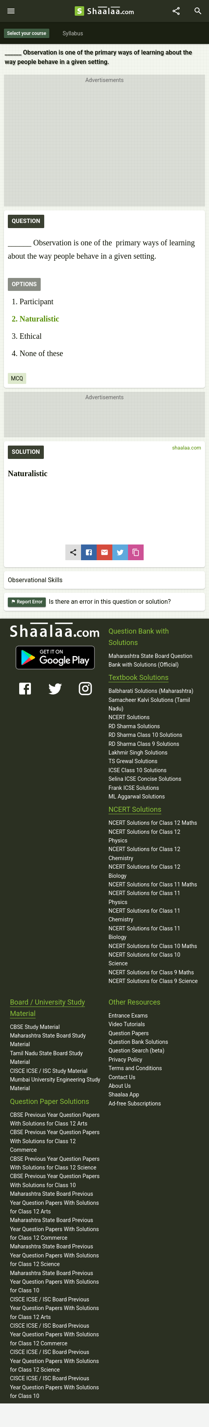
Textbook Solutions (138, 677)
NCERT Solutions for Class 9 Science (153, 981)
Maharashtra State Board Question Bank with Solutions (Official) (150, 660)
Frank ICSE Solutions (133, 788)
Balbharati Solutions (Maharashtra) (150, 691)
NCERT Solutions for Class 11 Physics (144, 897)
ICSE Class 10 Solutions (137, 770)
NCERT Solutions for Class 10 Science (144, 959)
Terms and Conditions (135, 1068)
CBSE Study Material (34, 1027)
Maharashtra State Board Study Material (48, 1039)
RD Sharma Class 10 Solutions (145, 735)
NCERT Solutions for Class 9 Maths (151, 972)
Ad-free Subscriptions (134, 1103)
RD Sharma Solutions (134, 726)
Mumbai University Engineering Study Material (55, 1083)
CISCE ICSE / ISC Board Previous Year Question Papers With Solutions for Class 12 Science (54, 1361)
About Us (119, 1086)
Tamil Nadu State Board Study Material (46, 1057)
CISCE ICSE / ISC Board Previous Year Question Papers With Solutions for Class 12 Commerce (54, 1335)
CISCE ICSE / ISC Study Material (48, 1071)
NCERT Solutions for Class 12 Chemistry (144, 853)
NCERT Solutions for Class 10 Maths (152, 946)
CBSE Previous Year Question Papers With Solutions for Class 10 (54, 1180)
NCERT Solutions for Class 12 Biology (144, 871)
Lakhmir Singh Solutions (138, 752)
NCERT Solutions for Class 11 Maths (152, 884)
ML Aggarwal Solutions (136, 796)
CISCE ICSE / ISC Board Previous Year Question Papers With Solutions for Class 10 (54, 1387)
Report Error (27, 602)
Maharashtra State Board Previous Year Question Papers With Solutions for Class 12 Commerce (54, 1229)
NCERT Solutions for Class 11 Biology (144, 932)
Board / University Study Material (47, 1008)
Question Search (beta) (136, 1050)
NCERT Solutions (129, 717)
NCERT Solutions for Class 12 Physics (144, 836)
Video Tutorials (126, 1024)
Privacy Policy (125, 1059)
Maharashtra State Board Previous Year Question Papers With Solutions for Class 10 (54, 1282)
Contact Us (121, 1077)
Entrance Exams (128, 1015)
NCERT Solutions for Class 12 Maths (152, 823)
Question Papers (128, 1033)
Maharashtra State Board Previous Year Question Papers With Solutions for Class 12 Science (54, 1255)
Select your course (26, 33)
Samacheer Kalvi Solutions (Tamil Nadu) (149, 704)
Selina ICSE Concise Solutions (144, 779)
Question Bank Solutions (138, 1042)
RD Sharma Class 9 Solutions (143, 744)
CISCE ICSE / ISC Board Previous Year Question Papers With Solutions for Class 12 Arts (54, 1308)
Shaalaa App (123, 1094)
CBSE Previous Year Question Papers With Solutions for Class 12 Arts (54, 1119)
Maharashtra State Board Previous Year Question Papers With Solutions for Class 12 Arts (54, 1203)
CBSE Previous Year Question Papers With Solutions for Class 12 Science (54, 1163)
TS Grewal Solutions (132, 761)
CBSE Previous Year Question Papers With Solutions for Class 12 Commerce (54, 1141)
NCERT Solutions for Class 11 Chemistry (144, 915)
